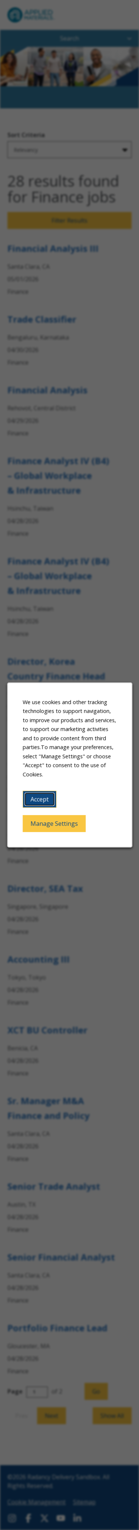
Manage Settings (54, 824)
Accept (39, 799)
